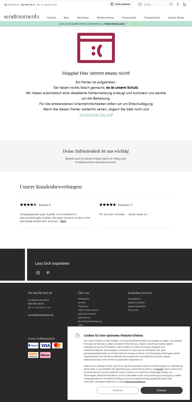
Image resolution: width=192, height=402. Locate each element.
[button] (178, 4)
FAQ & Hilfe (133, 310)
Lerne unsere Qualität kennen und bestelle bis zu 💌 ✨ (95, 23)
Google (159, 369)
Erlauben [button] (161, 390)
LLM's (80, 325)
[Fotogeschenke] (152, 17)
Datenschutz (84, 317)
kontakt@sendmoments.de (40, 315)
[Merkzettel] (171, 4)
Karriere (81, 302)
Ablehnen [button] (118, 390)
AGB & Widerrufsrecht (88, 310)
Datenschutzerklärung (135, 381)
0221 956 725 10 (28, 5)
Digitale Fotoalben (136, 302)
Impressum (83, 306)
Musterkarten (134, 298)
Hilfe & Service (11, 5)
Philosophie (83, 298)
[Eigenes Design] (176, 17)
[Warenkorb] (184, 4)
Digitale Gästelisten (137, 306)
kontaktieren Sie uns (96, 114)
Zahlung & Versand (87, 313)
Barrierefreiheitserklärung (90, 321)
